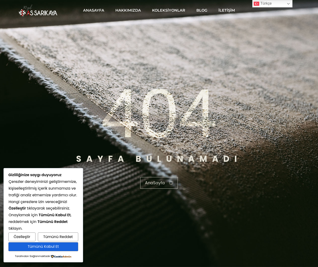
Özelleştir (22, 236)
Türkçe (263, 3)
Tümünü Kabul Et (43, 246)
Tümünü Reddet (58, 236)
